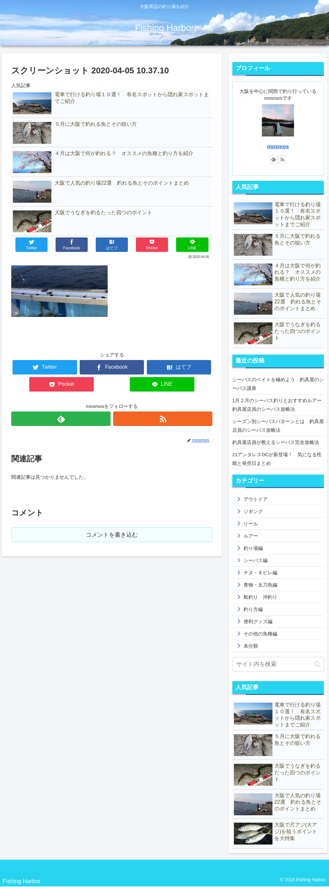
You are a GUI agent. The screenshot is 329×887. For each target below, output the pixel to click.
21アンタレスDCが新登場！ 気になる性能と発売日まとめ (277, 459)
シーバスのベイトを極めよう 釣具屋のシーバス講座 (278, 384)
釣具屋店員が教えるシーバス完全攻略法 (275, 442)
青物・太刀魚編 (260, 584)
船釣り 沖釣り (260, 597)
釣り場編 (253, 548)
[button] (317, 664)
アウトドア (256, 499)
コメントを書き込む (112, 534)
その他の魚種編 (260, 633)
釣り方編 (253, 609)
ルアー (251, 536)
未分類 (251, 646)
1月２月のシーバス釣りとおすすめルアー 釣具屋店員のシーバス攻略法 (278, 405)
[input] (278, 664)
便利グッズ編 (258, 621)
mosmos (278, 146)
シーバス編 (256, 560)
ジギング (253, 511)
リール (251, 523)
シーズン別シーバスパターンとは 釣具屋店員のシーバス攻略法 (278, 426)
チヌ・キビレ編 (260, 572)
